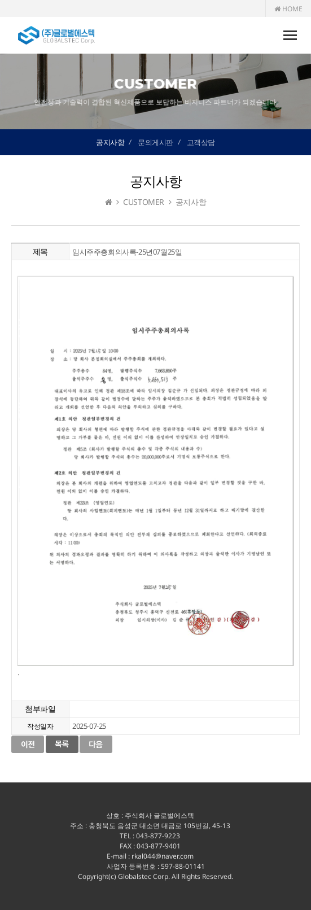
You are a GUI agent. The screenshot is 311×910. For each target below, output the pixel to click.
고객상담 (201, 142)
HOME (288, 9)
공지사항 (110, 142)
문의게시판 (155, 142)
